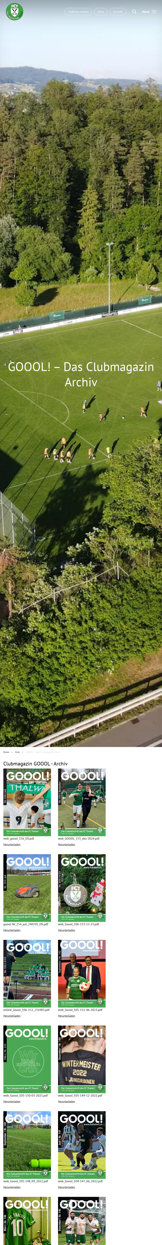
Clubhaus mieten (78, 11)
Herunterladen (11, 844)
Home (6, 752)
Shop (101, 11)
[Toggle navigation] (148, 12)
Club (17, 752)
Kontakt (118, 11)
